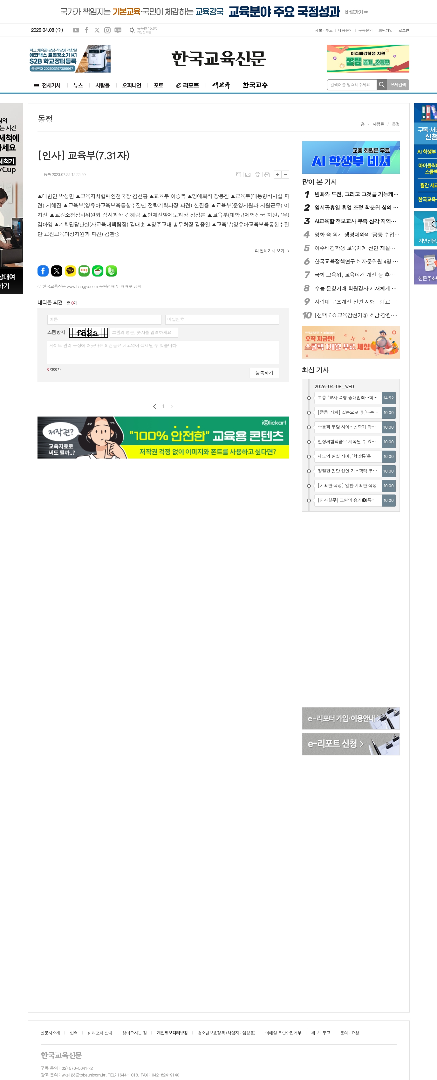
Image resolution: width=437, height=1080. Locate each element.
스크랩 (267, 175)
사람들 (378, 124)
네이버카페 (97, 271)
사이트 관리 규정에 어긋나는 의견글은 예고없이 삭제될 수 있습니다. (114, 345)
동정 (395, 124)
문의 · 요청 (349, 1033)
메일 (248, 175)
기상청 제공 (144, 32)
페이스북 (86, 30)
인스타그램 (107, 30)
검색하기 (382, 84)
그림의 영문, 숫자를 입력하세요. (142, 332)
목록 (238, 175)
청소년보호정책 (226, 1033)
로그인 (404, 30)
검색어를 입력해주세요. (351, 84)
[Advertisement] (341, 610)
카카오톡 (70, 271)
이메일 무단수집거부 (283, 1033)
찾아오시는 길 (134, 1033)
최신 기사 (315, 370)
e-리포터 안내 (100, 1033)
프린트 (257, 175)
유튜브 (76, 30)
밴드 (111, 271)
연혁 (74, 1033)
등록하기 (264, 372)
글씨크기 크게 (278, 175)
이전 (154, 406)
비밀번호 (175, 319)
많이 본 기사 (319, 181)
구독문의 (365, 30)
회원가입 (386, 30)
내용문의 (345, 30)
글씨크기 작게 (285, 175)
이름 (54, 319)
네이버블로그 (118, 30)
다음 (171, 406)
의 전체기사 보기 (269, 251)
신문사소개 (50, 1033)
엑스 (97, 30)
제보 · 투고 (323, 30)
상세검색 (398, 84)
